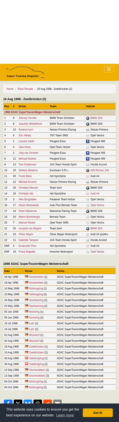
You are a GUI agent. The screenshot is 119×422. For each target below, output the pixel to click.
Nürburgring (36, 288)
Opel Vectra (97, 205)
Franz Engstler (27, 251)
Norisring (34, 311)
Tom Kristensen (27, 164)
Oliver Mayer (26, 234)
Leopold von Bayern (30, 228)
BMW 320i (96, 117)
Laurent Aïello (26, 141)
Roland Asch (26, 129)
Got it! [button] (97, 412)
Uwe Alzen (25, 147)
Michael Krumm (27, 181)
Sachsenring (36, 300)
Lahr (31, 323)
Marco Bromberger (29, 216)
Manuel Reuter (27, 222)
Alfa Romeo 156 (99, 170)
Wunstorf (34, 335)
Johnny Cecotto (27, 117)
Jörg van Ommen (28, 152)
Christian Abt (26, 193)
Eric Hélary (25, 135)
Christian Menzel (28, 187)
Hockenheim (36, 276)
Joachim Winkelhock (30, 123)
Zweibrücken (36, 346)
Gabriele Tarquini (28, 240)
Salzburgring (36, 358)
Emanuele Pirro (27, 245)
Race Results (25, 88)
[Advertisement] (59, 32)
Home (10, 88)
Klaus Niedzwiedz (29, 205)
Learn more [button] (65, 415)
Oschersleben (37, 369)
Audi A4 (94, 193)
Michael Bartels (27, 158)
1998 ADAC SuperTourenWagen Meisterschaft (32, 112)
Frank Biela (25, 176)
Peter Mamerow (28, 211)
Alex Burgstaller (28, 199)
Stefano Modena (28, 170)
